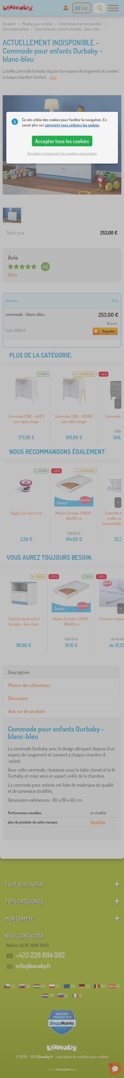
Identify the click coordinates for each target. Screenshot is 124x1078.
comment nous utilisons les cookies (72, 124)
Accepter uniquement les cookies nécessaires (62, 153)
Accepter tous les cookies (62, 141)
